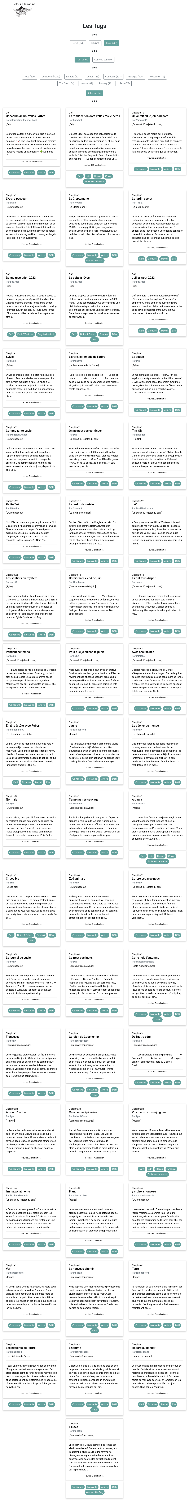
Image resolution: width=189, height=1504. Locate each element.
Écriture (152, 258)
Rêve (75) (125, 83)
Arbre (41, 172)
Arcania (171, 1168)
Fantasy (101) (106, 83)
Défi (51, 172)
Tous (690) (111, 43)
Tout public (82, 59)
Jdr (88, 176)
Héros (97, 176)
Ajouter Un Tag (94, 260)
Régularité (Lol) (46, 334)
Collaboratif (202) (51, 76)
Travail (164, 258)
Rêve (115, 334)
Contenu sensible (103, 59)
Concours (14, 172)
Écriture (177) (73, 76)
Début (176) (78, 43)
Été (174, 258)
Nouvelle (29, 172)
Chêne (157, 1019)
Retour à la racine (24, 9)
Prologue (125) (135, 76)
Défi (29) (95, 43)
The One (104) (66, 83)
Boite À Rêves (88, 334)
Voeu (94, 339)
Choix (108, 176)
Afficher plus (94, 93)
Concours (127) (113, 76)
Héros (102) (86, 83)
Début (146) (93, 76)
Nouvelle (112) (157, 76)
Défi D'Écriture (25, 334)
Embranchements (95, 181)
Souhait (104, 334)
